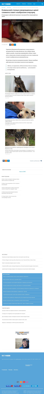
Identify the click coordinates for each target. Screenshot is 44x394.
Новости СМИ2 (22, 171)
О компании (4, 369)
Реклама (10, 369)
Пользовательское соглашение (28, 365)
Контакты (16, 369)
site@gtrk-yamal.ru (18, 359)
